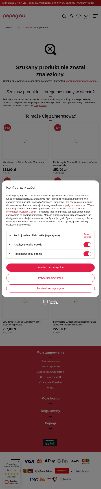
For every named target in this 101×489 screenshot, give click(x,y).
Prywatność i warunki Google (21, 211)
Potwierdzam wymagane (50, 288)
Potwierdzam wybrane (50, 277)
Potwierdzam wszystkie (51, 267)
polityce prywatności (75, 205)
